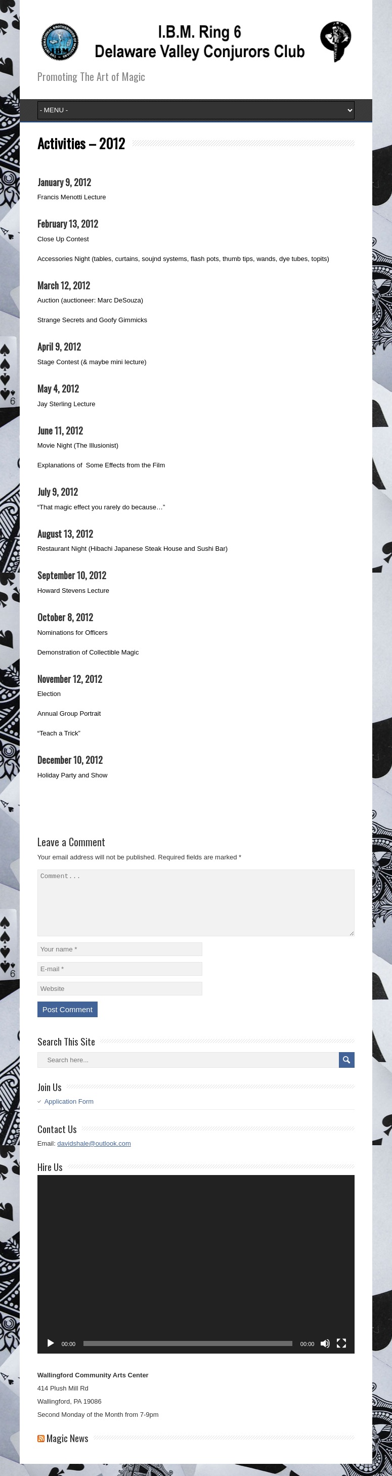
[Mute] (325, 1356)
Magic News (68, 1450)
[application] (196, 1276)
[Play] (51, 1356)
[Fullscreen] (341, 1356)
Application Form (69, 1113)
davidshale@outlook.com (93, 1155)
